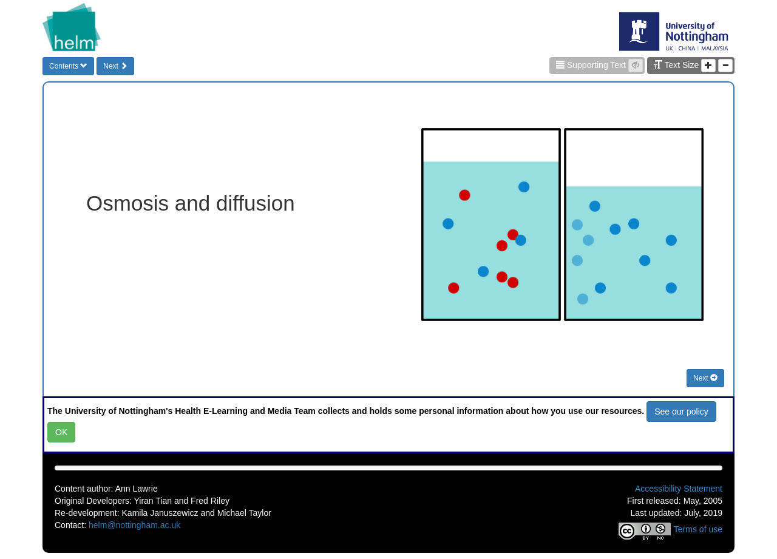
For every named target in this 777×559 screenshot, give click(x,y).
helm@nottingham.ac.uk (134, 525)
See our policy (681, 411)
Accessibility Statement (678, 488)
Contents (68, 66)
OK (61, 432)
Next (115, 66)
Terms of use (698, 529)
